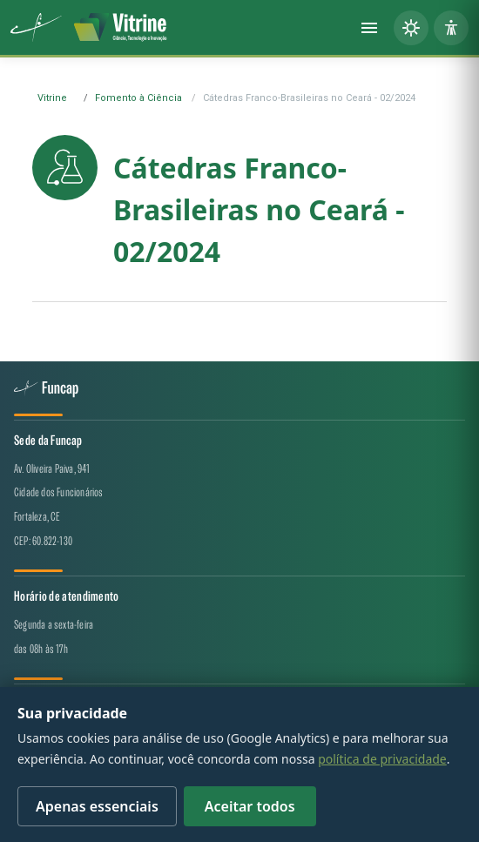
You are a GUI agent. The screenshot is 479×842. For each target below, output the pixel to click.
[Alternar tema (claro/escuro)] (411, 27)
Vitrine (52, 98)
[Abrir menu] (369, 28)
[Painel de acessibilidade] (451, 27)
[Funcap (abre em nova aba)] (36, 28)
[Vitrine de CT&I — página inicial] (120, 28)
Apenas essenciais (97, 806)
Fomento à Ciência (138, 98)
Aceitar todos (250, 806)
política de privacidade (382, 759)
